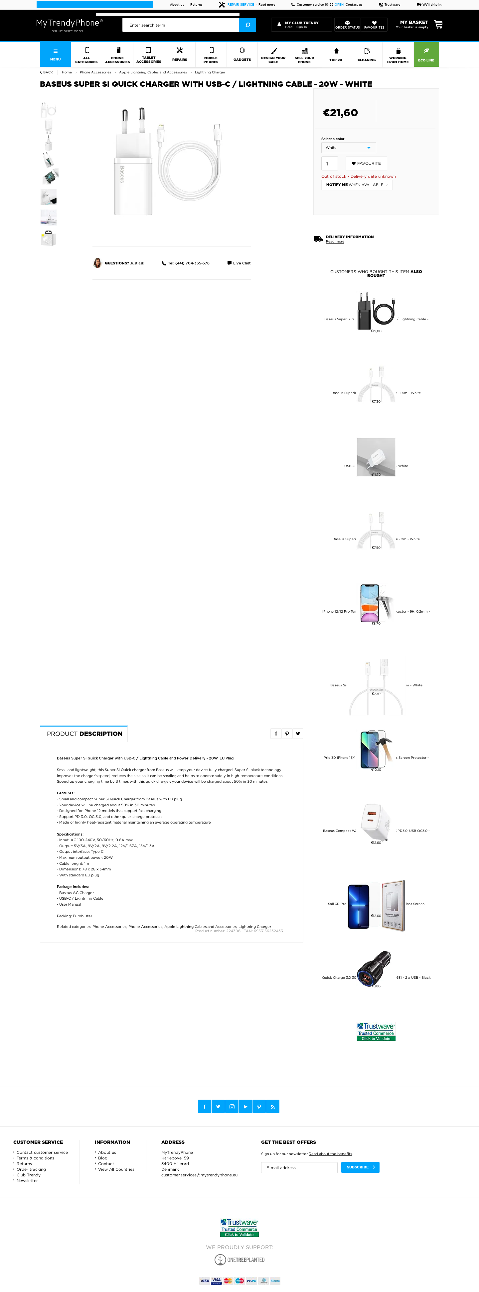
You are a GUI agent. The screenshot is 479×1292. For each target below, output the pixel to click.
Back (48, 72)
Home (67, 72)
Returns (196, 4)
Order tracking (31, 1169)
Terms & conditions (35, 1158)
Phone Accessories (109, 927)
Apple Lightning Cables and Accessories (200, 927)
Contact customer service (42, 1152)
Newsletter (27, 1180)
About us (177, 4)
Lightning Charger (255, 927)
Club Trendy (29, 1175)
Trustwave (389, 4)
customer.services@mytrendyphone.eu (199, 1175)
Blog (102, 1158)
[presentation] (189, 25)
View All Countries (116, 1169)
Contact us (354, 4)
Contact (106, 1163)
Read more (266, 4)
